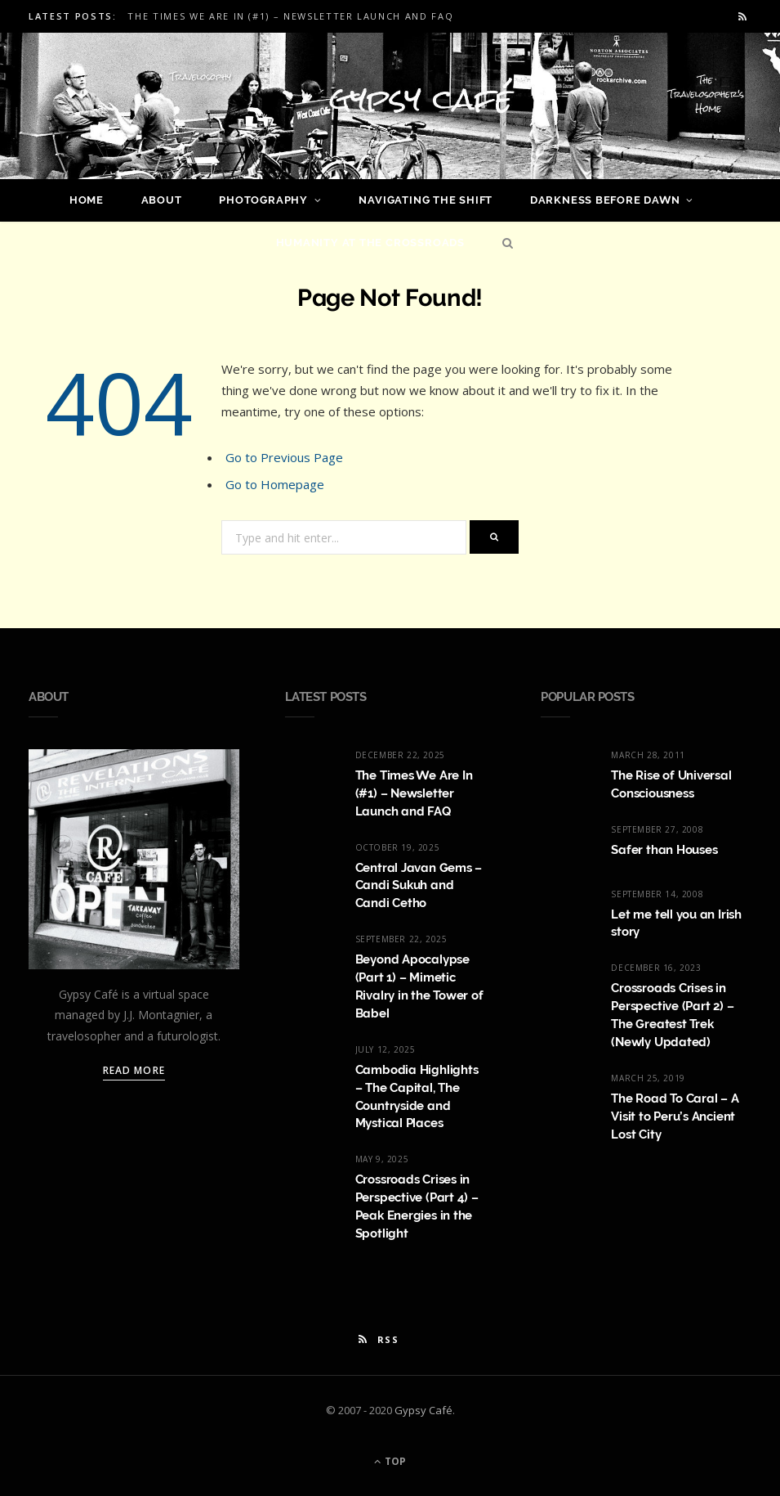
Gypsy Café (423, 1410)
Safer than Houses (664, 849)
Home (86, 200)
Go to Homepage (274, 484)
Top (390, 1461)
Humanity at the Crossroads (370, 242)
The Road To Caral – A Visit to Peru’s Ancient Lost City (674, 1116)
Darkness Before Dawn (605, 200)
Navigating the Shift (426, 200)
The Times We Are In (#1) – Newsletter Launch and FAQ (290, 16)
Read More (134, 1070)
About (161, 200)
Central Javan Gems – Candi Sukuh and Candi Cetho (419, 885)
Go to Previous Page (284, 457)
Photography (263, 200)
